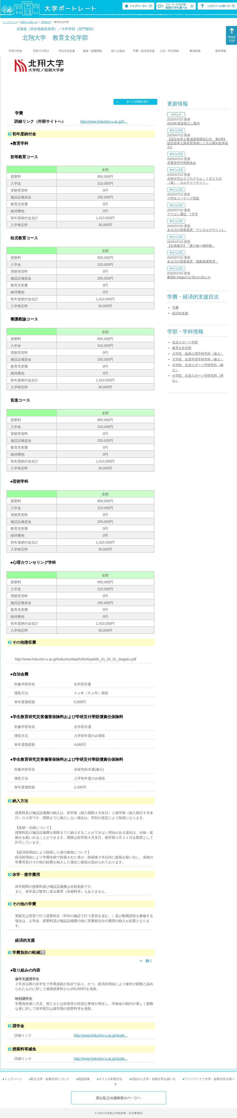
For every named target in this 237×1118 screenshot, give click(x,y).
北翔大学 (46, 22)
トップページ (10, 22)
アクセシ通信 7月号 (182, 214)
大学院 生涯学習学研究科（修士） (197, 359)
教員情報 (195, 50)
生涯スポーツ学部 (185, 342)
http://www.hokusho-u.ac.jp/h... (104, 122)
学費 (175, 307)
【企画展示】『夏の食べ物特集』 (191, 246)
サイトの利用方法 (110, 1079)
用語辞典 (84, 1079)
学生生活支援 (67, 50)
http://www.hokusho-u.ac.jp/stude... (101, 1035)
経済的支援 (180, 313)
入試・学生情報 (169, 50)
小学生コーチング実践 (183, 198)
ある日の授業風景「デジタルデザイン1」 (197, 230)
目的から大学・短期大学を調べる (153, 1079)
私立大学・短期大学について (50, 1079)
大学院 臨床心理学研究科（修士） (197, 353)
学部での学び (41, 50)
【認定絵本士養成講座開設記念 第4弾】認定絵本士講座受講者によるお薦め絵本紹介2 (197, 143)
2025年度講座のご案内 (183, 123)
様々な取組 (118, 50)
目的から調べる (28, 22)
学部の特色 (15, 50)
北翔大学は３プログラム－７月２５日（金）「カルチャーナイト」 (194, 180)
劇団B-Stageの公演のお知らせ (189, 277)
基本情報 (220, 50)
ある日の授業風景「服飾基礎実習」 (193, 261)
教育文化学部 (181, 348)
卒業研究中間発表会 (181, 163)
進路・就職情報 (92, 50)
